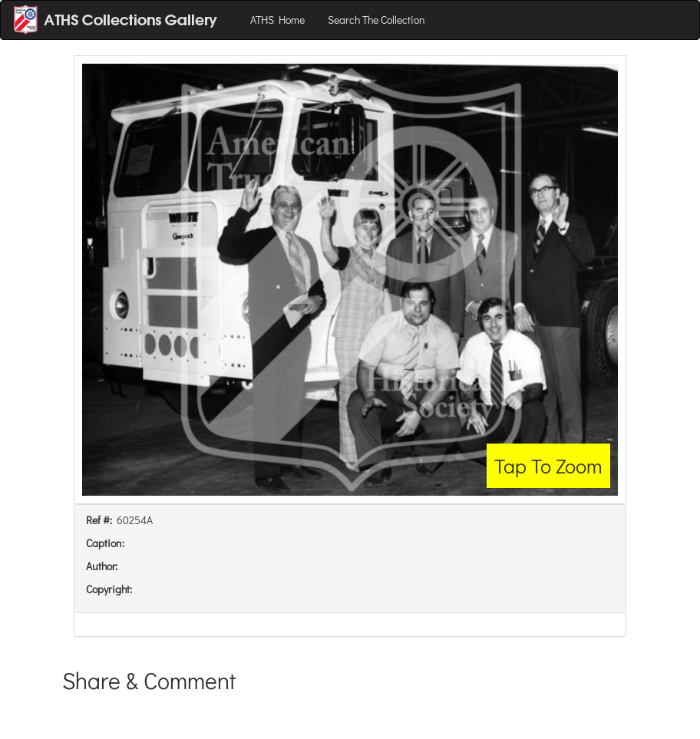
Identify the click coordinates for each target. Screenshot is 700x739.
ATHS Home (277, 19)
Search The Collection (376, 19)
